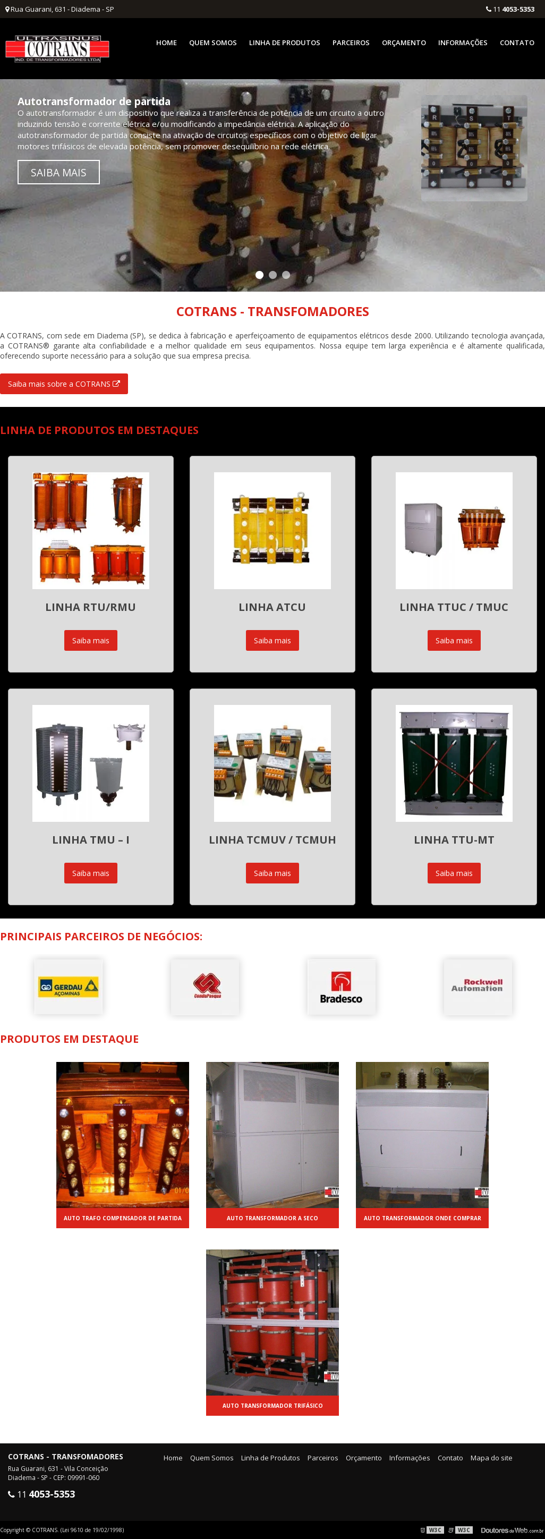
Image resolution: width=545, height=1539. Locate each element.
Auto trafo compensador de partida (123, 1218)
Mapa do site (492, 1458)
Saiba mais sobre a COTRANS (64, 384)
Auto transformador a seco (272, 1218)
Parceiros (351, 42)
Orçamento (404, 42)
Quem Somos (213, 42)
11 (510, 9)
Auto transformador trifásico (273, 1405)
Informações (463, 42)
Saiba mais (59, 172)
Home (166, 42)
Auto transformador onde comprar (422, 1218)
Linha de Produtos (284, 42)
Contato (517, 42)
